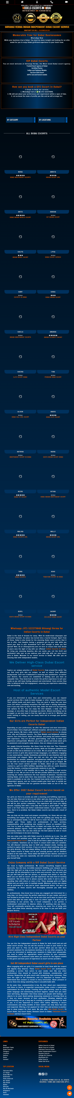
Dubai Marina (7, 1075)
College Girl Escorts (45, 1055)
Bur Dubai (6, 1081)
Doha (5, 1093)
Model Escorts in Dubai (46, 1047)
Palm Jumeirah (8, 1079)
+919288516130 (44, 30)
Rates (5, 1057)
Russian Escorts (44, 1053)
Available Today (8, 1047)
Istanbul (6, 1095)
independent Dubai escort (17, 840)
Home (5, 1045)
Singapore (6, 1091)
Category (6, 1051)
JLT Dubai (6, 1073)
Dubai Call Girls (44, 1061)
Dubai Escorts (7, 1049)
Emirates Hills (8, 1071)
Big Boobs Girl (43, 1057)
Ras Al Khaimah (8, 1089)
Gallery (5, 1055)
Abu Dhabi (6, 1083)
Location (6, 1053)
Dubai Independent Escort (47, 1051)
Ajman (5, 1085)
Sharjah (6, 1087)
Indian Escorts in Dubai (47, 1045)
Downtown (6, 1077)
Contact (5, 1059)
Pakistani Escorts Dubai (47, 1049)
